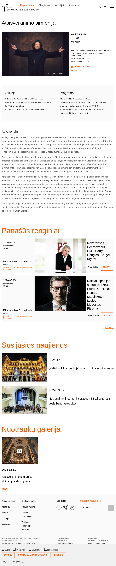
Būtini (6, 549)
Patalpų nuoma (28, 507)
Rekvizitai (6, 524)
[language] (105, 7)
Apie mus (74, 5)
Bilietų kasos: (93, 538)
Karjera (5, 512)
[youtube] (72, 507)
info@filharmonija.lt (65, 543)
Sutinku (8, 555)
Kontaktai (6, 507)
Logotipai (6, 518)
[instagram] (65, 507)
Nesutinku (58, 555)
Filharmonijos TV (29, 9)
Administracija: (63, 538)
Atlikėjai (59, 5)
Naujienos (44, 5)
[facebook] (59, 507)
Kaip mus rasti (8, 501)
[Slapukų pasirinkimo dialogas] (58, 555)
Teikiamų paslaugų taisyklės (26, 525)
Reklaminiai (51, 549)
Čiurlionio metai (29, 501)
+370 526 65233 (107, 540)
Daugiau (109, 328)
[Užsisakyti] (110, 508)
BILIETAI (106, 267)
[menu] (111, 7)
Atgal (5, 489)
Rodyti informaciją (13, 562)
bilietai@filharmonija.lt (96, 543)
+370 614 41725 (94, 540)
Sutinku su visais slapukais (32, 555)
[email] (97, 507)
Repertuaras (27, 5)
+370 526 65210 (64, 540)
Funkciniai (19, 549)
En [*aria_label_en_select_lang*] (100, 7)
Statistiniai (35, 549)
